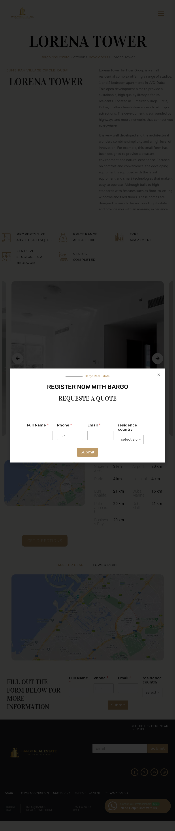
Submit (87, 452)
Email (93, 425)
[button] (158, 374)
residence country (127, 427)
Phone (64, 425)
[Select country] (62, 435)
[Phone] (70, 435)
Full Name (38, 425)
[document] (87, 415)
